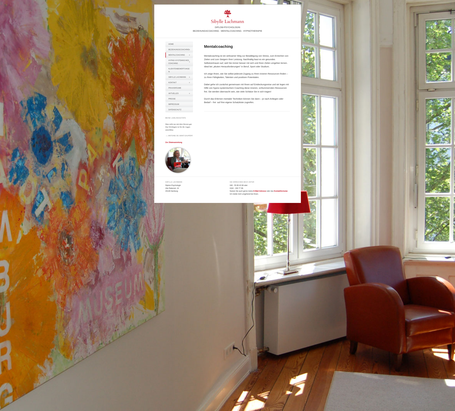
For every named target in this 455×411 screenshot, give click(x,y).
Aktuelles (180, 93)
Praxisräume (174, 88)
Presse (172, 99)
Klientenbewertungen (179, 70)
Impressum (173, 104)
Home (171, 44)
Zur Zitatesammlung (173, 142)
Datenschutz (174, 110)
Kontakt (180, 82)
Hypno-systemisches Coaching (180, 62)
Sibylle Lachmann (180, 77)
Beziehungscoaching (180, 49)
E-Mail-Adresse (259, 191)
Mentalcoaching (180, 55)
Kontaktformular (281, 191)
